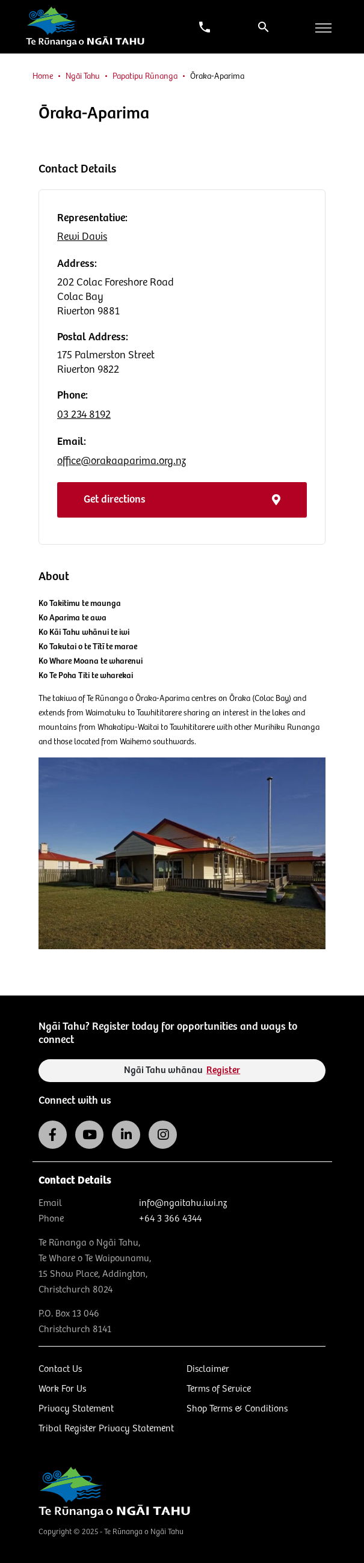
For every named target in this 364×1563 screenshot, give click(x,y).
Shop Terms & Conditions (237, 1409)
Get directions (182, 500)
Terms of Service (219, 1389)
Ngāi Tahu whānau (182, 1070)
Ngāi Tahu (83, 76)
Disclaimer (208, 1369)
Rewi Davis (82, 237)
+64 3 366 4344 (170, 1219)
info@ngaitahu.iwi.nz (183, 1203)
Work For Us (62, 1389)
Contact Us (60, 1369)
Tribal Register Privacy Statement (106, 1429)
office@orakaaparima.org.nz (121, 461)
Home (42, 76)
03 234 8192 (84, 415)
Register (223, 1070)
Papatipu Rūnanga (145, 76)
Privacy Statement (76, 1409)
